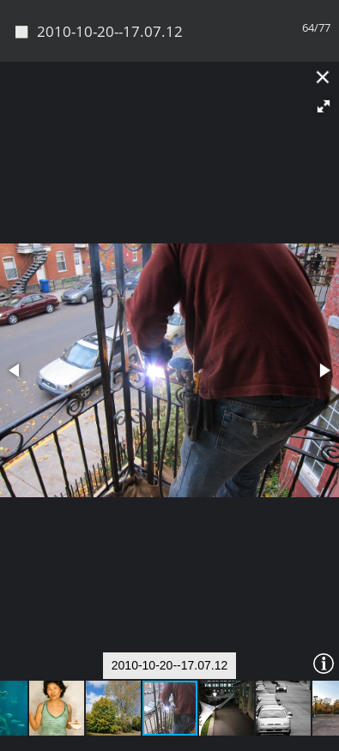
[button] (323, 106)
